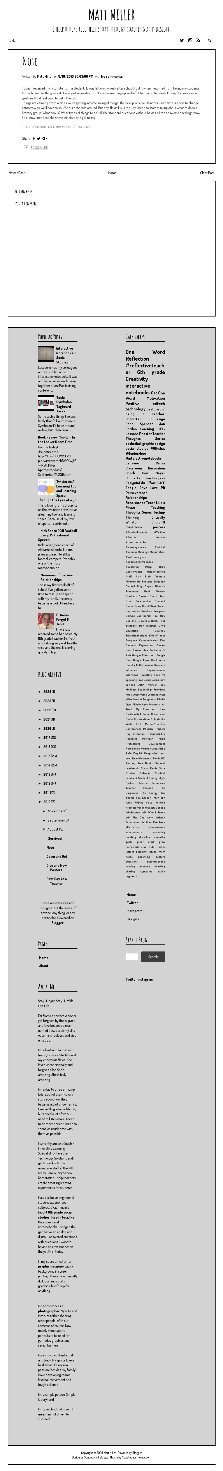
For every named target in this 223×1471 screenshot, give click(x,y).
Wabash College (155, 807)
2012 (47, 783)
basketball (134, 443)
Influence (131, 670)
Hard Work (158, 660)
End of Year (157, 635)
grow (162, 841)
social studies (137, 448)
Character (133, 419)
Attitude (131, 581)
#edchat (160, 547)
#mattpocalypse (136, 557)
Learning (147, 429)
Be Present (144, 581)
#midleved (132, 566)
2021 (47, 719)
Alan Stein (143, 576)
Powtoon (147, 738)
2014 (47, 765)
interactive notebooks (138, 389)
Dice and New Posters (57, 867)
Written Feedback (153, 822)
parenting (144, 856)
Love (154, 488)
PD (163, 488)
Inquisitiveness (156, 670)
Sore (162, 768)
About (43, 966)
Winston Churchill (145, 522)
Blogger (57, 923)
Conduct (160, 601)
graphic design (153, 443)
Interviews (132, 674)
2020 (47, 728)
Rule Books (145, 763)
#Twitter (159, 532)
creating (131, 837)
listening (141, 851)
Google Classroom (143, 655)
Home (12, 40)
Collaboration (143, 601)
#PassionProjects (136, 532)
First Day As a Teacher (57, 881)
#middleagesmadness (139, 561)
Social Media (149, 768)
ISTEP (140, 665)
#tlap (148, 566)
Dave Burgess (154, 478)
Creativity (137, 378)
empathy (159, 837)
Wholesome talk (136, 812)
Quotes (154, 748)
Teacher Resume (139, 787)
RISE (162, 748)
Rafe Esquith (134, 753)
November (55, 811)
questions (132, 861)
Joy (162, 684)
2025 (47, 691)
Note (30, 61)
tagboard (131, 876)
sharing (130, 871)
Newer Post (17, 173)
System (130, 783)
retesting (159, 866)
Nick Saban (143, 714)
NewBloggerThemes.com (136, 1457)
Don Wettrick (147, 625)
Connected (134, 478)
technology (136, 409)
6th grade (151, 371)
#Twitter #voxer (145, 537)
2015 (47, 756)
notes (129, 856)
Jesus (147, 680)
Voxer (140, 807)
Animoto (160, 576)
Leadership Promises (151, 689)
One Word (145, 351)
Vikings (138, 802)
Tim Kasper (143, 797)
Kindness (131, 689)
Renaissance (135, 502)
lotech (152, 851)
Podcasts (131, 738)
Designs (133, 919)
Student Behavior (138, 773)
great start (145, 841)
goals (129, 841)
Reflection (137, 358)
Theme (130, 797)
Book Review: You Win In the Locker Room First (56, 439)
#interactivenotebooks (144, 458)
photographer (49, 1311)
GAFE (161, 483)
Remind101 (159, 758)
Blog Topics (145, 586)
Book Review (154, 591)
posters (160, 856)
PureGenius (133, 748)
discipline (145, 837)
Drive (162, 625)
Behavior (132, 463)
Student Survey (148, 778)
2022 (47, 710)
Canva (160, 463)
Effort (151, 483)
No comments (112, 76)
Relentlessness (141, 758)
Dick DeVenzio (141, 620)
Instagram (134, 911)
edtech (159, 403)
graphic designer (51, 1266)
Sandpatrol (91, 1457)
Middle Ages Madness (146, 704)
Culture (130, 615)
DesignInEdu (135, 483)
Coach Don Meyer (145, 473)
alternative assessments (145, 827)
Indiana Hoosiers (154, 665)
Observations (142, 719)
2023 (47, 701)
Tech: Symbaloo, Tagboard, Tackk (64, 404)
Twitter (132, 903)
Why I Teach (156, 812)
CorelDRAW (149, 606)
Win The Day (135, 817)
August (53, 829)
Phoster (145, 434)
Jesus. (156, 680)
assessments (134, 832)
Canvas (143, 596)
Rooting (130, 763)
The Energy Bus (153, 793)
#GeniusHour (136, 453)
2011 (46, 792)
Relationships (136, 497)
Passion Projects (154, 728)
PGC (138, 724)
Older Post (207, 173)
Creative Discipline (153, 611)
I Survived (54, 838)
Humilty (130, 665)
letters (130, 851)
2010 (47, 802)
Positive (132, 403)
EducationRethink (136, 635)
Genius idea (140, 650)
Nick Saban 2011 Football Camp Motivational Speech (57, 535)
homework (132, 847)
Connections (133, 606)
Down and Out (57, 856)
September (56, 820)
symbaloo (146, 871)
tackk (161, 871)
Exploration (146, 645)
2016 (47, 746)
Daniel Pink (150, 615)
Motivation (156, 398)
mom (162, 851)
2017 (47, 737)
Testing (159, 512)
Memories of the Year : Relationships (57, 577)
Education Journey (145, 630)
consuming (158, 832)
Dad (139, 615)
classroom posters (145, 527)
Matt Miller (111, 15)
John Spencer (139, 424)
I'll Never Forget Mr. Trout (63, 619)
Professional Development (145, 743)
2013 (47, 774)
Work (150, 817)
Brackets (131, 596)
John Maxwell (147, 684)
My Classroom (146, 709)
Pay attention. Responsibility (145, 734)
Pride (161, 738)
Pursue (144, 748)
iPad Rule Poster (153, 847)
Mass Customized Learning (142, 694)
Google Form (141, 660)
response (144, 866)
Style (161, 778)
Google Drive (136, 488)
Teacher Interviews (152, 783)
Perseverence (136, 493)
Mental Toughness (144, 699)
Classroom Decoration (145, 468)
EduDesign (157, 419)
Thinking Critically (145, 517)
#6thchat (157, 448)
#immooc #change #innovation (145, 552)
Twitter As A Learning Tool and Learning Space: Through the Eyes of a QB (57, 490)
